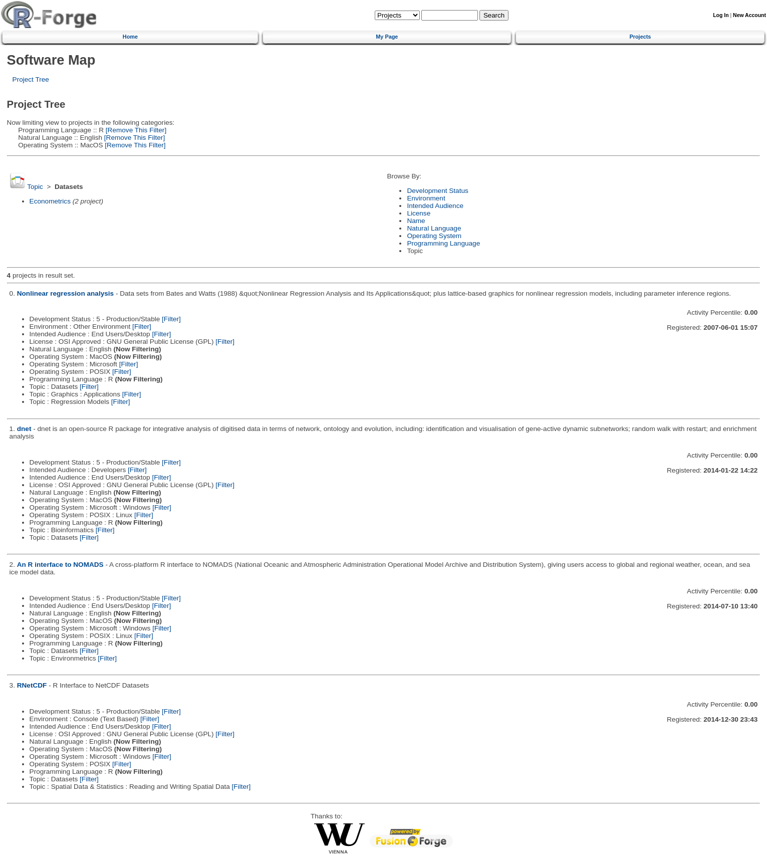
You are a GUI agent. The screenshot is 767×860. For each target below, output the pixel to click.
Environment (426, 198)
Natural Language (434, 228)
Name (416, 221)
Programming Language (443, 243)
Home (130, 37)
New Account (749, 15)
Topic (35, 186)
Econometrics (50, 201)
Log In (720, 15)
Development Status (437, 190)
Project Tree (31, 79)
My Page (387, 37)
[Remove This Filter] (135, 130)
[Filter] (171, 319)
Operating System (434, 236)
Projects (640, 37)
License (418, 213)
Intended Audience (435, 205)
